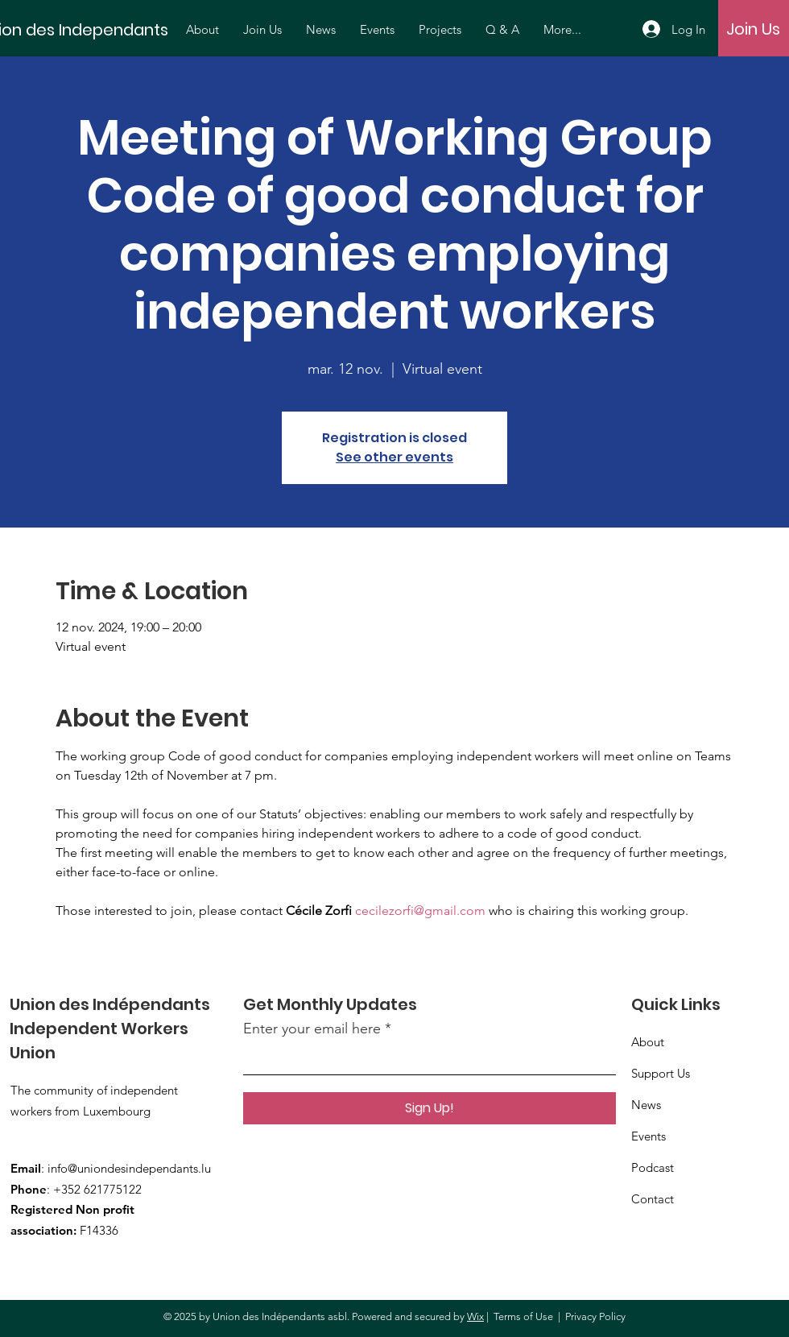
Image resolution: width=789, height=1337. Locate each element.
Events (648, 1136)
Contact (652, 1199)
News (646, 1104)
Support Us (660, 1073)
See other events (394, 457)
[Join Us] (753, 29)
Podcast (652, 1167)
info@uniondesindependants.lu (129, 1168)
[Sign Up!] (429, 1108)
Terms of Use (523, 1316)
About (647, 1041)
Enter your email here (312, 1028)
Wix (475, 1316)
